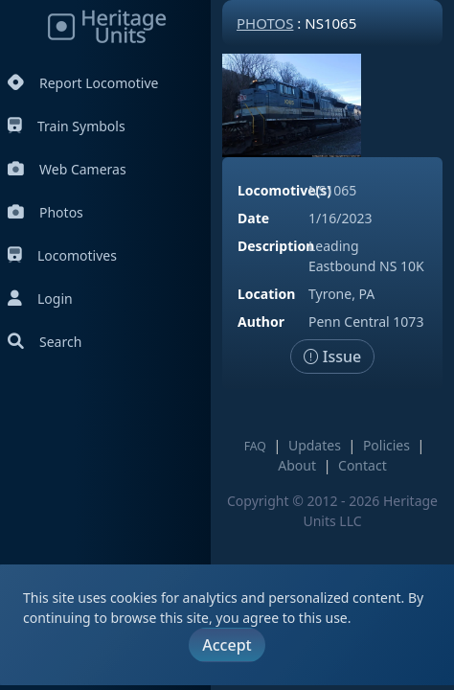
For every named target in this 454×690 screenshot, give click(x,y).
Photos (45, 212)
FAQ (255, 446)
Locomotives (62, 255)
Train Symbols (66, 126)
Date (253, 218)
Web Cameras (67, 169)
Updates (314, 445)
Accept (226, 645)
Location (266, 294)
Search (44, 342)
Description (276, 246)
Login (40, 298)
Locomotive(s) (284, 190)
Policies (386, 445)
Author (261, 321)
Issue (333, 356)
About (297, 465)
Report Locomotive (83, 83)
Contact (362, 465)
